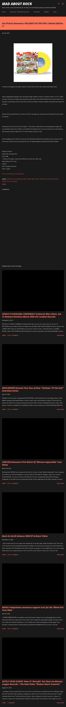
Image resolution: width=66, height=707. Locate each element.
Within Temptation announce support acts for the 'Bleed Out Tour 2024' (33, 609)
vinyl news (13, 181)
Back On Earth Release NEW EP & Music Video (25, 536)
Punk (37, 179)
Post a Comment (12, 335)
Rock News (54, 179)
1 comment (11, 703)
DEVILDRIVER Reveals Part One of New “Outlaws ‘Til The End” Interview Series (32, 389)
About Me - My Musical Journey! (19, 12)
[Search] (59, 3)
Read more (60, 335)
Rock (48, 179)
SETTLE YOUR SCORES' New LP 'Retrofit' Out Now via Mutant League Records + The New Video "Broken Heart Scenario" (32, 683)
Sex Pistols (5, 181)
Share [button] (4, 184)
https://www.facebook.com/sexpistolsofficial (13, 173)
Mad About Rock (17, 3)
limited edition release (14, 179)
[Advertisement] (33, 248)
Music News (27, 179)
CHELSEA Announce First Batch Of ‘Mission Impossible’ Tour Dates (32, 463)
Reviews (46, 12)
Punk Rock (43, 179)
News (54, 12)
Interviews (37, 12)
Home (4, 12)
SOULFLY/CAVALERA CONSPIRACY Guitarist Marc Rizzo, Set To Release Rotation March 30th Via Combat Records (31, 315)
